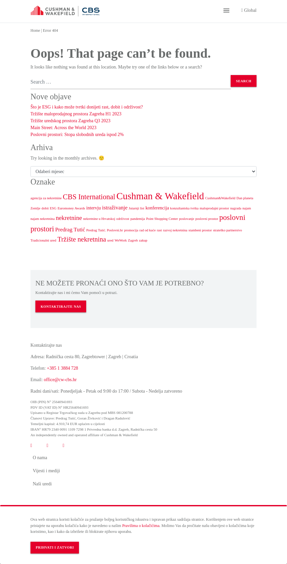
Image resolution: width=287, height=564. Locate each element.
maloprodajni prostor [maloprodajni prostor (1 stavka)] (214, 208)
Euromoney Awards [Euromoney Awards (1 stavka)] (71, 208)
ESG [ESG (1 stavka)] (53, 208)
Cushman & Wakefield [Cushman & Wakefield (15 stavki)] (160, 196)
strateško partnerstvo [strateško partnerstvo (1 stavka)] (227, 230)
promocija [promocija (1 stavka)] (131, 230)
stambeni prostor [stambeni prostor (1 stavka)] (200, 230)
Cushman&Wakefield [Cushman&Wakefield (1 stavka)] (220, 198)
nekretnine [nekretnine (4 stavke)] (69, 217)
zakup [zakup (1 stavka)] (143, 240)
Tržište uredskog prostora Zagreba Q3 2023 (70, 120)
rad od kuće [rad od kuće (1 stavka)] (147, 230)
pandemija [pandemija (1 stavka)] (137, 219)
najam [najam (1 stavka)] (246, 208)
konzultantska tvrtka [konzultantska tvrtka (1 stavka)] (184, 208)
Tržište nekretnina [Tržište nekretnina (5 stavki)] (81, 239)
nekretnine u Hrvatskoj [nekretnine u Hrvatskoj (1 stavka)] (99, 219)
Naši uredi (42, 483)
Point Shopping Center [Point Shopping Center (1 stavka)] (162, 219)
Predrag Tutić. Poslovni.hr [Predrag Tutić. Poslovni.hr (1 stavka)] (104, 230)
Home (35, 30)
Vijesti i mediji (46, 470)
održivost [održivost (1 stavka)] (122, 219)
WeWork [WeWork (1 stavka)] (121, 240)
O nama (40, 457)
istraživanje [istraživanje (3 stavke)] (114, 207)
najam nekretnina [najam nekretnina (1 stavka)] (42, 219)
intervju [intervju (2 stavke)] (93, 207)
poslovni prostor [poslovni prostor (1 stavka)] (206, 219)
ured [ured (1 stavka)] (110, 240)
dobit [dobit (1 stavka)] (45, 208)
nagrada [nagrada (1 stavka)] (235, 208)
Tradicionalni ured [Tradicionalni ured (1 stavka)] (43, 240)
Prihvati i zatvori (55, 547)
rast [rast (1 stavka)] (159, 230)
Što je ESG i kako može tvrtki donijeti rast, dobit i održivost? (86, 107)
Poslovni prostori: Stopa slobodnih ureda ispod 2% (77, 134)
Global (249, 10)
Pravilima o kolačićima (141, 525)
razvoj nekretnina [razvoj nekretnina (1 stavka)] (175, 230)
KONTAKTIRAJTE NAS (61, 306)
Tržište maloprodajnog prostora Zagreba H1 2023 (75, 113)
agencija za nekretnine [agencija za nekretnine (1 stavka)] (46, 198)
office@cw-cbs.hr (60, 379)
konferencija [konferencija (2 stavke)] (157, 207)
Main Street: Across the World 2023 (63, 127)
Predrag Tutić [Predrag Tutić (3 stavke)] (70, 229)
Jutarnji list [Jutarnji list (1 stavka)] (136, 208)
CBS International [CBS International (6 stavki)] (89, 197)
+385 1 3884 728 (62, 368)
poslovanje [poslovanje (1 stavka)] (186, 219)
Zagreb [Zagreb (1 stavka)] (133, 240)
